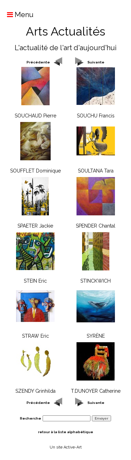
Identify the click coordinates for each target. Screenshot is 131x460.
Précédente (38, 62)
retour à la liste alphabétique (65, 432)
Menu (17, 14)
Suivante (95, 62)
